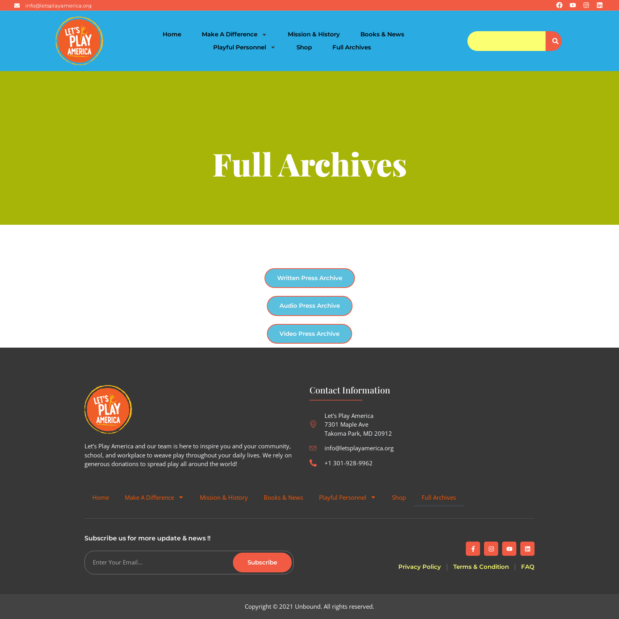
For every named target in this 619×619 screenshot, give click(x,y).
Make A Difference (234, 34)
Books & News (382, 34)
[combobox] (506, 41)
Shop (304, 47)
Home (172, 34)
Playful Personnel (244, 47)
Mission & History (314, 34)
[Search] (554, 41)
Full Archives (351, 47)
